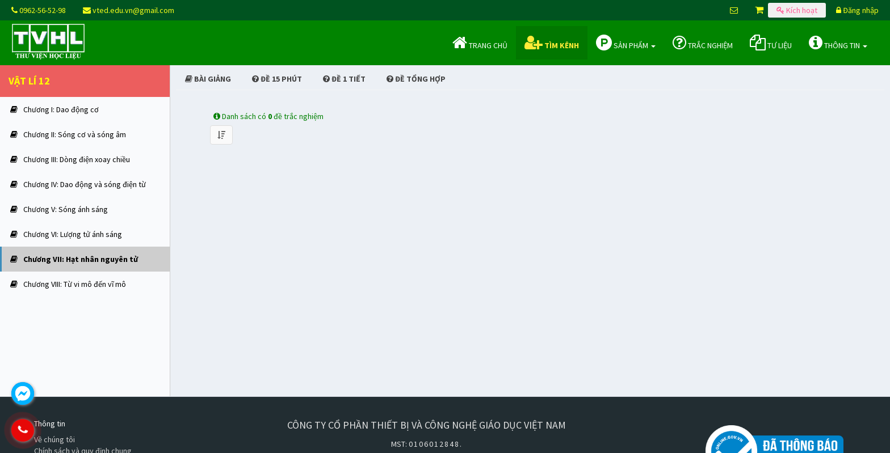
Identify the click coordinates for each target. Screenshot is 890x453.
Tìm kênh (551, 42)
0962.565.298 (70, 430)
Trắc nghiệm (703, 42)
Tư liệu (771, 42)
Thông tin (838, 42)
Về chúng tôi (54, 439)
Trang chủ (479, 42)
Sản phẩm (626, 42)
